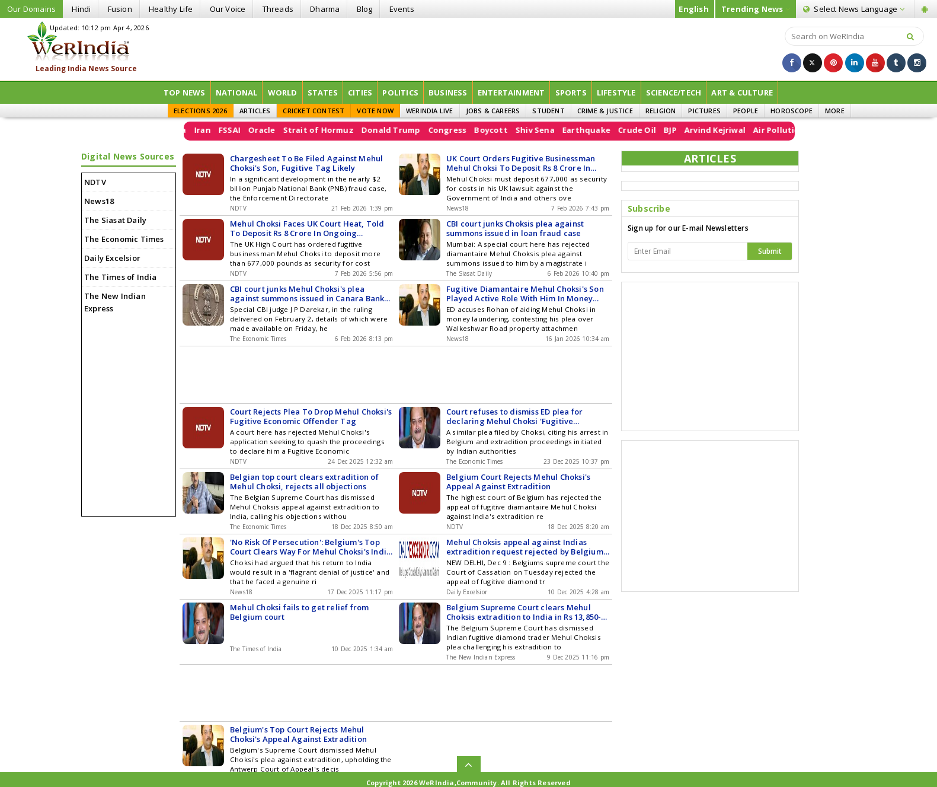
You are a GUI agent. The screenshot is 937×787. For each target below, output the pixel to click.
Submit (770, 251)
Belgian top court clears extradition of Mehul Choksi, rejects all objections (304, 481)
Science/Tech (673, 92)
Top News (185, 92)
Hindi (81, 9)
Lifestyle (616, 92)
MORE (835, 110)
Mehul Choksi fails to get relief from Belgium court (299, 612)
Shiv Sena (553, 130)
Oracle (279, 130)
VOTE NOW (375, 110)
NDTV (95, 182)
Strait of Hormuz (336, 130)
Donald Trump (408, 130)
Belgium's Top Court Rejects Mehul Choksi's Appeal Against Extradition (298, 734)
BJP (688, 130)
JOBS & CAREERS (493, 110)
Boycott (509, 130)
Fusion (120, 9)
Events (401, 9)
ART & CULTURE (742, 92)
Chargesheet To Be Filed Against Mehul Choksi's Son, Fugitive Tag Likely (306, 163)
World (283, 92)
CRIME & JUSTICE (605, 110)
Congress (465, 130)
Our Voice (228, 9)
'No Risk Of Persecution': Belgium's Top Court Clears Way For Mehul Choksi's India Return (310, 546)
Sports (571, 92)
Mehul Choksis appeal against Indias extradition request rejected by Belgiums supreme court (526, 546)
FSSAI (247, 130)
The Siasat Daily (115, 220)
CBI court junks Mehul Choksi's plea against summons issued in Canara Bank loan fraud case (307, 293)
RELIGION (660, 110)
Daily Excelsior (112, 258)
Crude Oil (655, 130)
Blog (365, 9)
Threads (278, 9)
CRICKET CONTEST (313, 110)
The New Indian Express (115, 302)
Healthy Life (171, 9)
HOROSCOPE (791, 110)
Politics (400, 92)
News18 (99, 201)
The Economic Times (124, 239)
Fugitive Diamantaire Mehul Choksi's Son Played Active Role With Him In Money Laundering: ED (525, 293)
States (323, 92)
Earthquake (604, 130)
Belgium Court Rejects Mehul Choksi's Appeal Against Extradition (518, 481)
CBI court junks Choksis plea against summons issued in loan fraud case (515, 228)
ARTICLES (255, 110)
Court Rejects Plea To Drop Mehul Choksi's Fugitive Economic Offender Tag (311, 416)
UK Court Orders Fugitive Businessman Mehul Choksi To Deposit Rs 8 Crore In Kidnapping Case (520, 163)
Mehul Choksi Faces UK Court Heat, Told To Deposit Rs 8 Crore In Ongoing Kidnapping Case (307, 228)
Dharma (325, 9)
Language (853, 9)
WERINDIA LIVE (429, 110)
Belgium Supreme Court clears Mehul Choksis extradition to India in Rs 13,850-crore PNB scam (523, 612)
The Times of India (120, 277)
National (237, 92)
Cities (360, 92)
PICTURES (704, 110)
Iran (220, 130)
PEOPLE (745, 110)
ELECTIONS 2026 (200, 110)
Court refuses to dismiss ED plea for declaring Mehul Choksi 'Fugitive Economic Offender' (514, 416)
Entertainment (511, 92)
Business (448, 92)
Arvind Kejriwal (732, 130)
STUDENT (548, 110)
